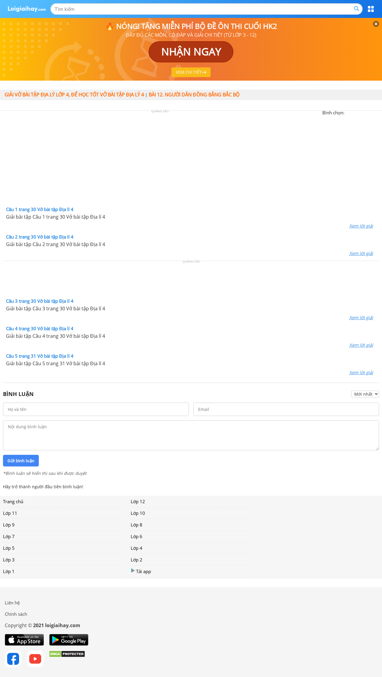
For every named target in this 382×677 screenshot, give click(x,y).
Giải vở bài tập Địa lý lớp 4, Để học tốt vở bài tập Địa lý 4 (74, 94)
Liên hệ (12, 603)
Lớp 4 (136, 548)
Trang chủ (13, 501)
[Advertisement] (191, 160)
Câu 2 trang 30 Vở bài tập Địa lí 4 (39, 237)
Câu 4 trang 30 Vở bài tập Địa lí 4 (39, 328)
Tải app (141, 571)
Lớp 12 (138, 501)
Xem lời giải (361, 226)
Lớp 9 (9, 525)
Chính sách (16, 614)
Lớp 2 (136, 560)
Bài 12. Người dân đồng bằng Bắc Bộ (194, 94)
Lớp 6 (136, 536)
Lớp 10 (138, 513)
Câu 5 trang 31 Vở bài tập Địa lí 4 (39, 356)
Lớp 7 (9, 536)
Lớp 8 (136, 525)
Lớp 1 (9, 571)
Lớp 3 (9, 560)
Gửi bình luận (20, 460)
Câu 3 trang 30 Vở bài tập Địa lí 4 (39, 301)
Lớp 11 (10, 513)
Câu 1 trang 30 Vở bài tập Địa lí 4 (39, 209)
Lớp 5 (9, 548)
